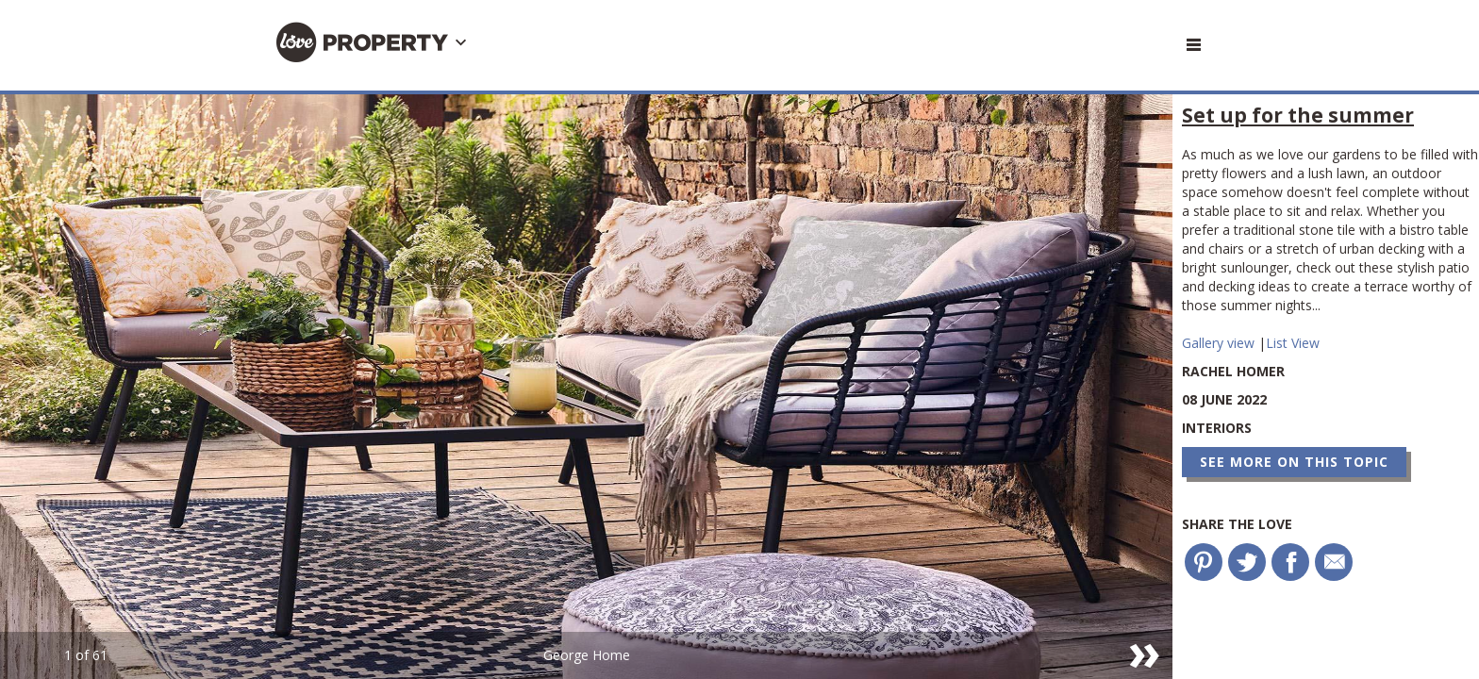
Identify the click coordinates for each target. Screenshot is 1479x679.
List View (1293, 343)
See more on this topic (1294, 462)
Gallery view (1220, 343)
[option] (586, 386)
